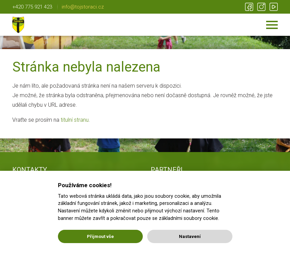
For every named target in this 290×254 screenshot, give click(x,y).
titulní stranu (75, 120)
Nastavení (190, 236)
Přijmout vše (100, 236)
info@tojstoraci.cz (83, 7)
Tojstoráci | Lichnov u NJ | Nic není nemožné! (18, 25)
